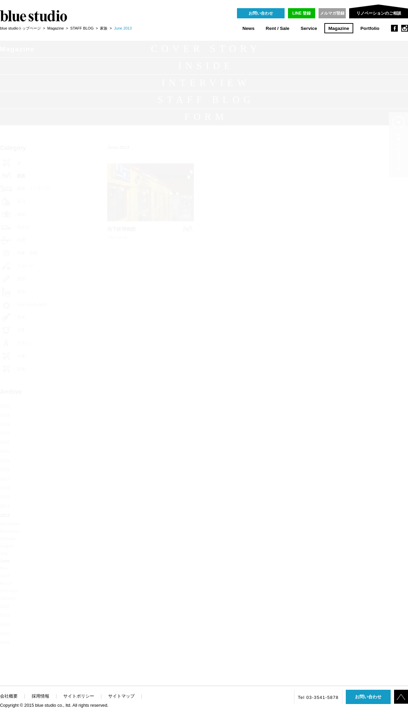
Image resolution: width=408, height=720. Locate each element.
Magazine (338, 28)
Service (309, 28)
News (248, 28)
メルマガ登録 (332, 13)
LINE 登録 (301, 13)
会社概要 (9, 696)
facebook (394, 28)
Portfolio (369, 28)
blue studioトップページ (20, 28)
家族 (103, 28)
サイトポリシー (78, 696)
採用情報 (40, 696)
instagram (404, 28)
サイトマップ (121, 696)
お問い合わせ (261, 13)
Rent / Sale (278, 28)
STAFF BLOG (82, 28)
